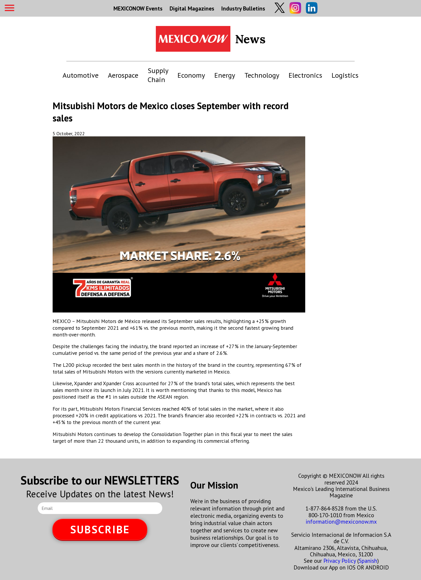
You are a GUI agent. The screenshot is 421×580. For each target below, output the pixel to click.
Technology (261, 75)
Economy (191, 75)
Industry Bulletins (243, 8)
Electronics (305, 75)
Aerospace (123, 75)
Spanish (368, 560)
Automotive (81, 75)
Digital (192, 8)
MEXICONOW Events (138, 8)
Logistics (345, 75)
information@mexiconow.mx (341, 521)
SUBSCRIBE (100, 529)
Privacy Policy (339, 560)
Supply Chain (158, 75)
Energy (224, 75)
